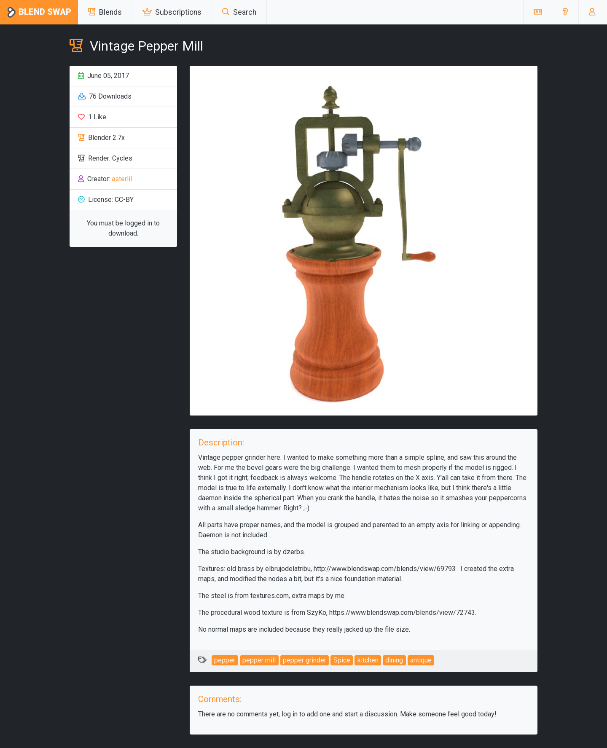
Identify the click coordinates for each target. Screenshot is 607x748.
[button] (565, 12)
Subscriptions (171, 12)
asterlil (122, 179)
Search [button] (239, 12)
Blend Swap (39, 12)
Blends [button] (105, 12)
